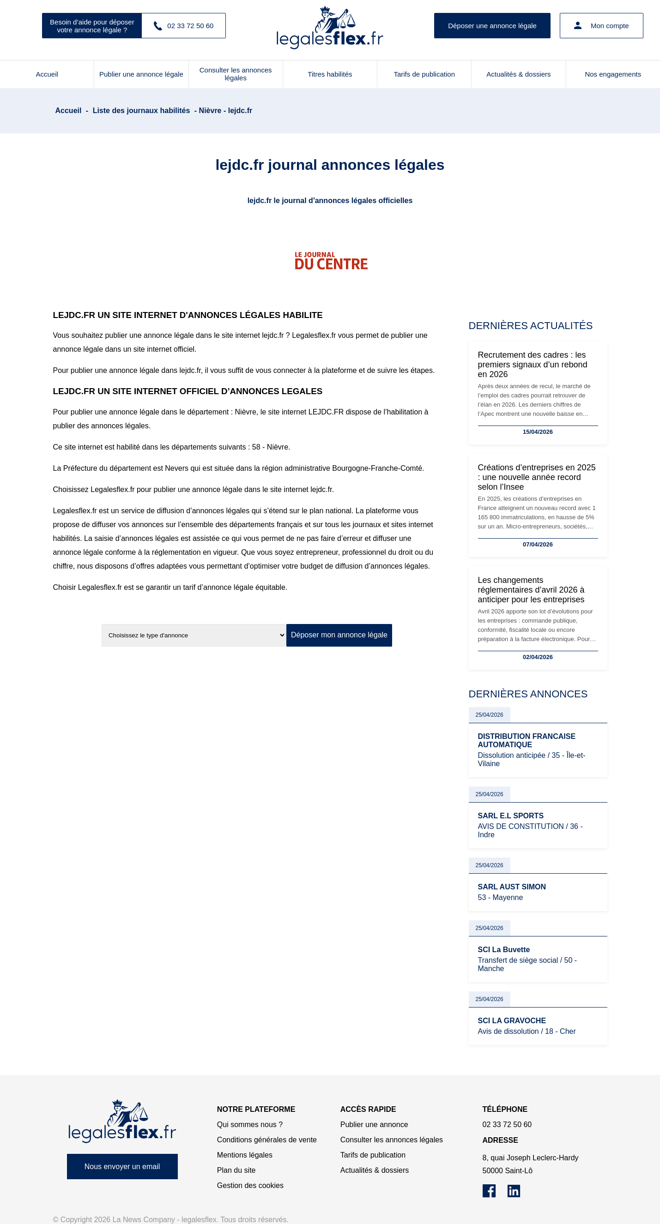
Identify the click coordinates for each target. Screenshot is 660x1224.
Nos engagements (613, 74)
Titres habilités (330, 74)
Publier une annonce (374, 1124)
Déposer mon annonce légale (339, 635)
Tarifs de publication (424, 74)
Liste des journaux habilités (141, 110)
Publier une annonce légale (141, 74)
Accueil (47, 74)
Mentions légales (244, 1155)
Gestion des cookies (250, 1185)
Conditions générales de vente (267, 1140)
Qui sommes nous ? (250, 1124)
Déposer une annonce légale (492, 26)
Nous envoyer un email (122, 1166)
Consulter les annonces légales (236, 74)
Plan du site (236, 1170)
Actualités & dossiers (518, 74)
